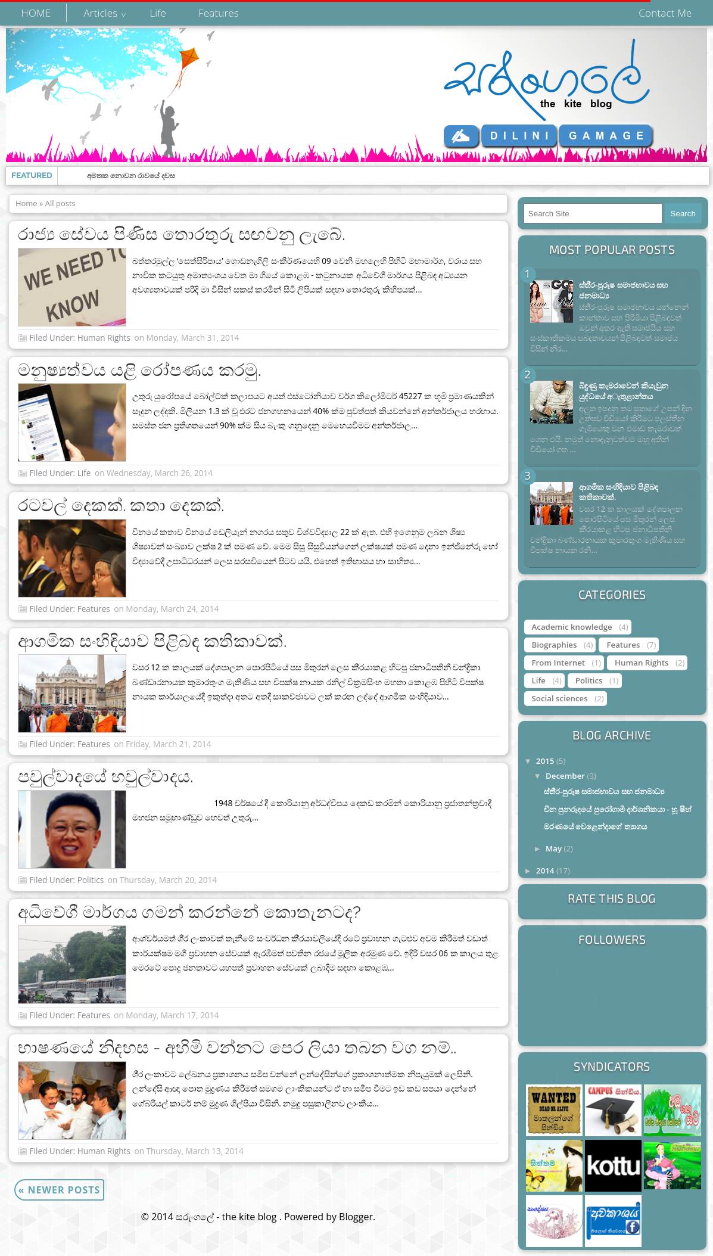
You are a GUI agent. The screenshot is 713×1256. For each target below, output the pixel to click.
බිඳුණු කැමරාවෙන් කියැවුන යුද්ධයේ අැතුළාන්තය (623, 390)
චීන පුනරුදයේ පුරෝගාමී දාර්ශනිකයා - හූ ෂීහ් (618, 809)
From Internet (559, 662)
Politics (90, 879)
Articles (100, 13)
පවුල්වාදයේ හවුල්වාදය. (106, 776)
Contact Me (665, 13)
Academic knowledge (572, 626)
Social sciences (560, 698)
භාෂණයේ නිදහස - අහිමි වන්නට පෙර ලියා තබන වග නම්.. (237, 1047)
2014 (546, 870)
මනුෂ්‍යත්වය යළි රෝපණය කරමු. (139, 370)
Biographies (554, 644)
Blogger (356, 1216)
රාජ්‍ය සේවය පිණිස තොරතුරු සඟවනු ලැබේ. (181, 234)
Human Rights (103, 337)
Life (158, 13)
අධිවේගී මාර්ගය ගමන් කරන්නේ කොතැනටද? (190, 912)
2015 (546, 761)
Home (26, 203)
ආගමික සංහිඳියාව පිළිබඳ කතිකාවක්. (152, 641)
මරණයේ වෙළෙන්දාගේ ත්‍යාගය (595, 826)
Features (218, 13)
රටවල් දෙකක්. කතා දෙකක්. (121, 505)
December (566, 775)
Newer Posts (59, 1189)
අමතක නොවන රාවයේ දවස (131, 175)
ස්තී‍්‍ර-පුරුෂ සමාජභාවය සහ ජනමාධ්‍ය (623, 289)
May (555, 848)
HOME (36, 13)
